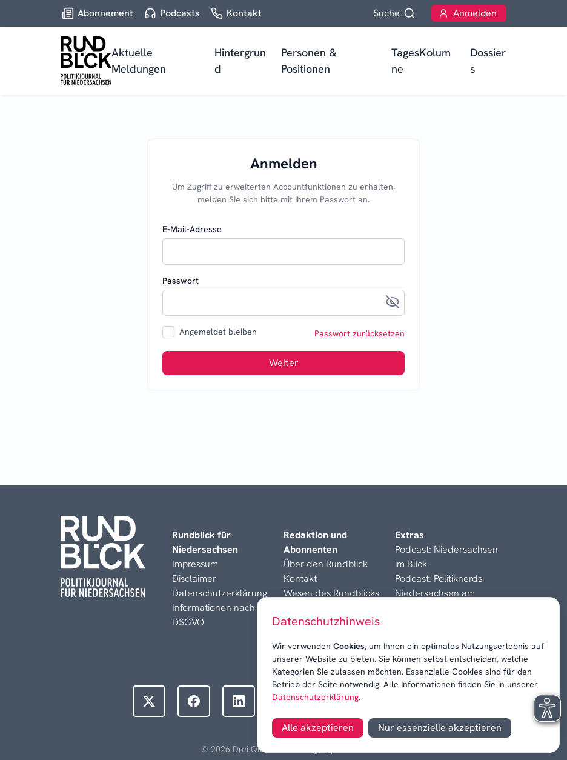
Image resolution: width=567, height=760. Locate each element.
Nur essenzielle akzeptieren (440, 727)
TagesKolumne (421, 60)
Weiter (284, 362)
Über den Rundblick (326, 564)
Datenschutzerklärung (315, 697)
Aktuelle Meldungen (138, 60)
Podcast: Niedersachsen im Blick (446, 556)
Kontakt (300, 578)
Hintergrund (240, 60)
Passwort (180, 280)
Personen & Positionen (308, 60)
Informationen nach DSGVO (213, 614)
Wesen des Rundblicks (331, 593)
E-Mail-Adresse (192, 229)
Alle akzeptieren (318, 727)
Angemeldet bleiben (218, 331)
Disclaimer (194, 578)
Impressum (195, 564)
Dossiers (488, 60)
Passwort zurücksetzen (359, 333)
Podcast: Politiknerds (438, 578)
